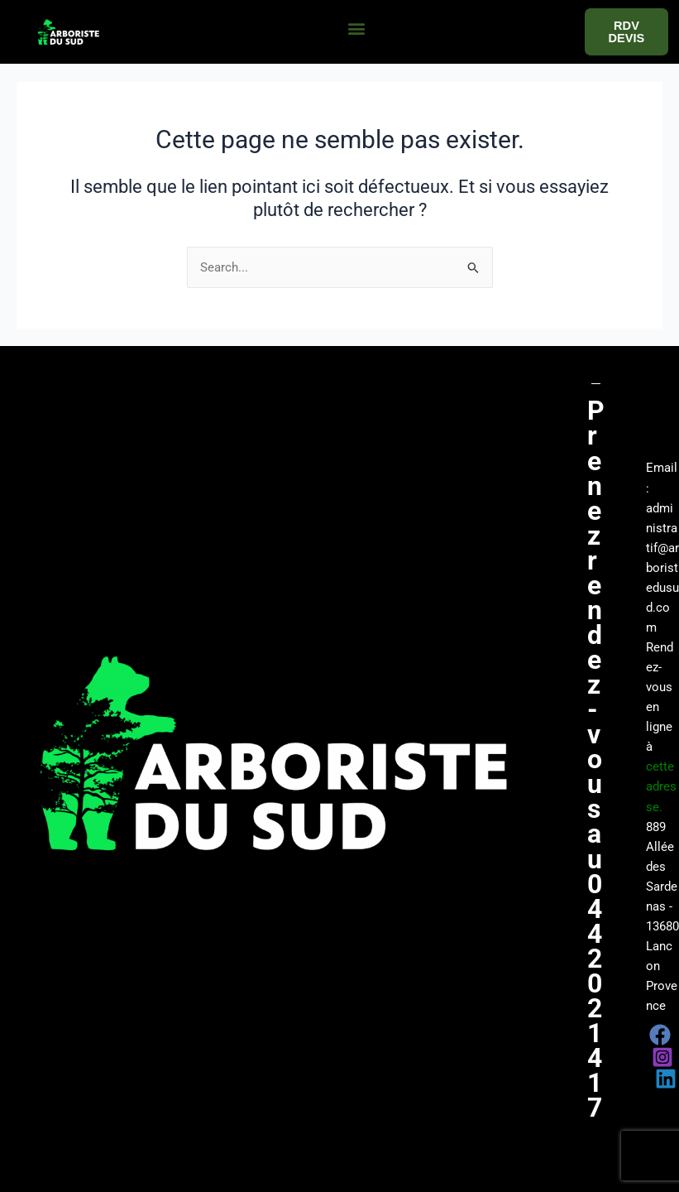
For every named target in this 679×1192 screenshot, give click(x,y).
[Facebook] (660, 1034)
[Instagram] (662, 1057)
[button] (356, 27)
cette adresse (661, 786)
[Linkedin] (666, 1078)
